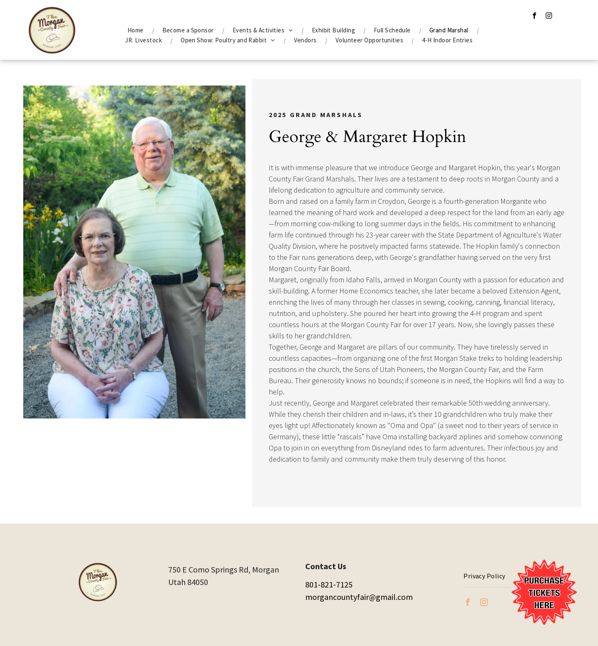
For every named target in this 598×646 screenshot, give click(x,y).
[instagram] (549, 16)
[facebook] (534, 16)
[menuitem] (136, 30)
